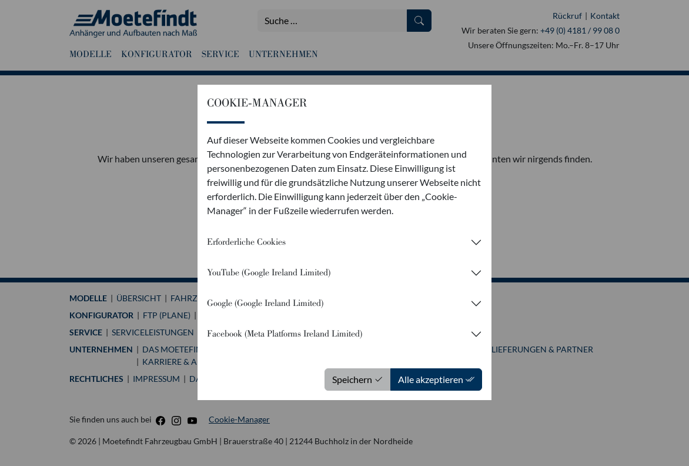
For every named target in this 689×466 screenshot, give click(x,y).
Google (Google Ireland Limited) (265, 303)
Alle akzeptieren (436, 379)
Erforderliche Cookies (246, 242)
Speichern (357, 379)
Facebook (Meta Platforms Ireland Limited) (284, 333)
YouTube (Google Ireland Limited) (268, 272)
